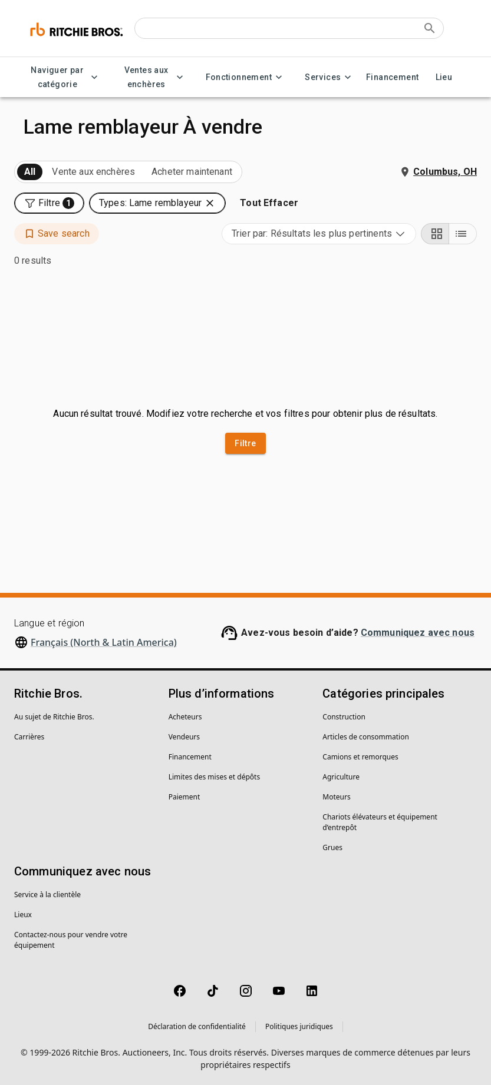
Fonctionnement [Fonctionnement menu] (246, 77)
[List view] (463, 233)
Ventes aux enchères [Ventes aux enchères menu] (154, 77)
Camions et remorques (360, 757)
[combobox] (319, 233)
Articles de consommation (365, 737)
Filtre (245, 443)
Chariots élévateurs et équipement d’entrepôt (379, 822)
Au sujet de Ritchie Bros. (54, 717)
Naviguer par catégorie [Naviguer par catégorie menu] (64, 77)
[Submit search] (430, 28)
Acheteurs (185, 717)
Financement (392, 77)
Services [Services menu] (330, 77)
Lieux (23, 915)
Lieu (444, 77)
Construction (343, 717)
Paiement (184, 797)
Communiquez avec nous (417, 632)
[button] (49, 203)
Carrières (29, 737)
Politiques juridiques (299, 1026)
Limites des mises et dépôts (214, 777)
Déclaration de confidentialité (197, 1026)
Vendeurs (184, 737)
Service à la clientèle (47, 895)
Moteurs (336, 797)
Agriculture (341, 777)
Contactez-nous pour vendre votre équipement (70, 940)
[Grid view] (435, 233)
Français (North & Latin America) (104, 642)
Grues (332, 847)
